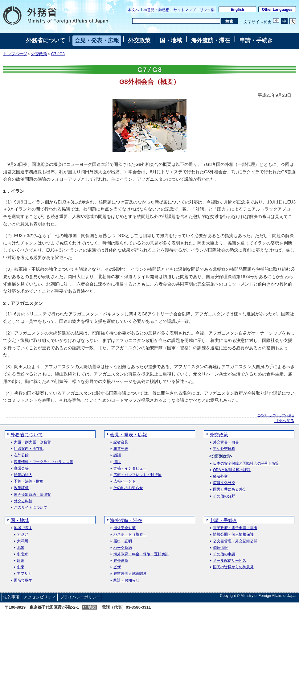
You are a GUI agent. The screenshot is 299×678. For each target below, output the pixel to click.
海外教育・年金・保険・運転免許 (141, 554)
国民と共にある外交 (229, 489)
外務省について (45, 40)
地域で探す (23, 528)
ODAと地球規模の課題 (232, 470)
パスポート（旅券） (130, 534)
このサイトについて (30, 508)
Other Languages (277, 9)
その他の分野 (224, 496)
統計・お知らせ (126, 580)
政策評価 (21, 488)
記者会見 (120, 442)
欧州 (20, 561)
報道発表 (120, 449)
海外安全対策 (124, 528)
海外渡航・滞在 (210, 40)
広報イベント (124, 481)
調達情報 (220, 548)
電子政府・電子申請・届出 (235, 528)
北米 (20, 548)
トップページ (15, 54)
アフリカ (24, 574)
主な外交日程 (224, 449)
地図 (92, 607)
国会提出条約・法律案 (32, 495)
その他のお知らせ (128, 488)
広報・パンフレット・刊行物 (137, 475)
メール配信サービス (229, 561)
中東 (20, 567)
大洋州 (22, 541)
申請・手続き (256, 40)
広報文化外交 (224, 483)
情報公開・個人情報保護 (233, 534)
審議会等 (21, 468)
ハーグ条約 (122, 548)
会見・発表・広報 (97, 40)
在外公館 (21, 455)
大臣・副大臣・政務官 (32, 442)
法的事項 (11, 597)
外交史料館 (23, 501)
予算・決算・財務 (28, 481)
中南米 (22, 554)
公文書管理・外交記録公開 (235, 541)
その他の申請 (224, 554)
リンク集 (207, 10)
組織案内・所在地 (28, 449)
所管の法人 (23, 475)
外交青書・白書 (226, 442)
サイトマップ (185, 10)
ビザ (117, 567)
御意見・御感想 (156, 10)
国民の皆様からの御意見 (233, 567)
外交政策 (139, 40)
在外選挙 (120, 561)
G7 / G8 (58, 54)
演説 (117, 462)
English (237, 9)
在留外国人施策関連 (130, 574)
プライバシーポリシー (80, 597)
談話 (117, 455)
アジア (22, 534)
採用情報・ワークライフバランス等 (43, 462)
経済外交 (220, 477)
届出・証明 (122, 541)
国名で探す (23, 580)
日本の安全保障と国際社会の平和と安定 (246, 464)
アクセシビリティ (40, 597)
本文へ (133, 10)
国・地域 (171, 40)
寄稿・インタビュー (130, 468)
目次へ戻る (284, 421)
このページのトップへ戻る (275, 415)
